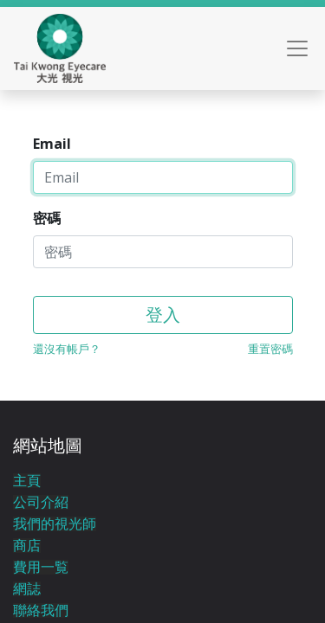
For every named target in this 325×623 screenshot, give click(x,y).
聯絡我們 (40, 610)
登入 (163, 314)
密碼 (47, 218)
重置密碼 (270, 348)
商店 (27, 545)
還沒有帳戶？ (67, 348)
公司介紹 (40, 502)
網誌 (27, 588)
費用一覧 (40, 567)
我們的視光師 (54, 524)
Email (52, 143)
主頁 (27, 480)
